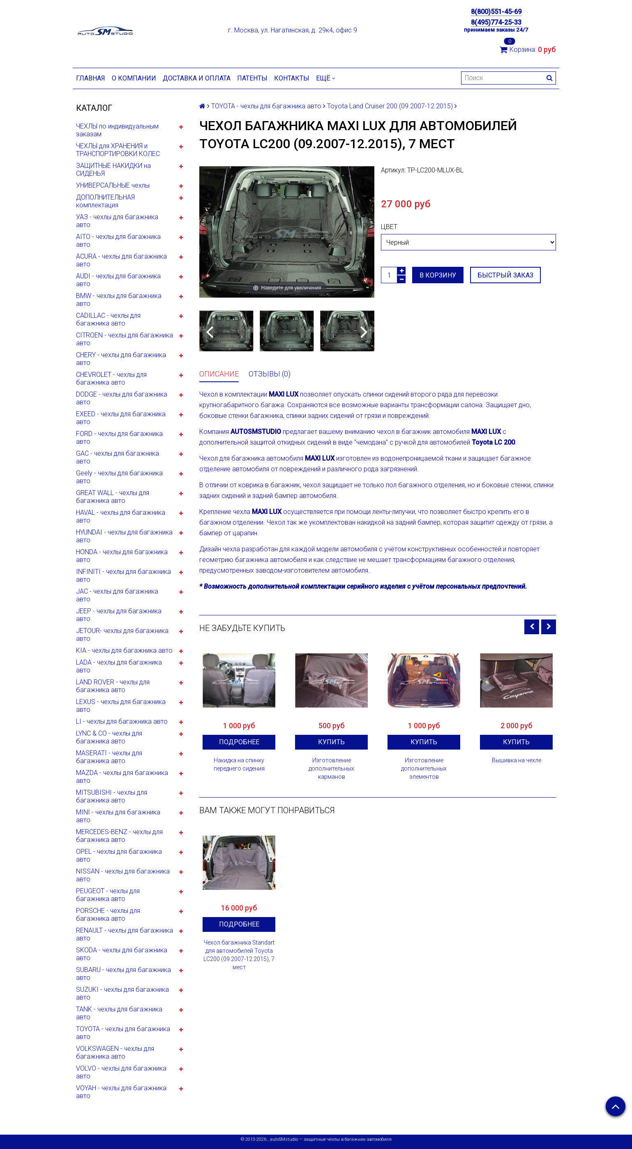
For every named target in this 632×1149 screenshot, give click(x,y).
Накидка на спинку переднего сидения (239, 764)
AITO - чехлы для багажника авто (118, 240)
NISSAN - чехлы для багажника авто (123, 875)
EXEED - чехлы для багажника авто (121, 418)
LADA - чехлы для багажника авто (119, 666)
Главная (90, 78)
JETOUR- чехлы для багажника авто (122, 634)
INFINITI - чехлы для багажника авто (123, 575)
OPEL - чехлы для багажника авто (119, 855)
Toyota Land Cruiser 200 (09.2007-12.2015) (390, 106)
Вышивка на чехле (516, 760)
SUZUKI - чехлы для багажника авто (122, 993)
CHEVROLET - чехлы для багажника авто (111, 378)
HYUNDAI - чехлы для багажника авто (124, 536)
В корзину (438, 275)
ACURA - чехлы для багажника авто (121, 260)
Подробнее (239, 742)
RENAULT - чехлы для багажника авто (124, 934)
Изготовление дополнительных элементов (424, 768)
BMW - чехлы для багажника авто (118, 299)
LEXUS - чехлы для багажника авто (121, 705)
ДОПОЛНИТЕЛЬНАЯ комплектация (105, 201)
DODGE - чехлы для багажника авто (121, 398)
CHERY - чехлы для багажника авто (121, 359)
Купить (331, 742)
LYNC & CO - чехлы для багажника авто (109, 737)
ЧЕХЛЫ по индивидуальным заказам (117, 130)
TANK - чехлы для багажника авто (119, 1013)
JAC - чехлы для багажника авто (117, 595)
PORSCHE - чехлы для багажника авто (108, 914)
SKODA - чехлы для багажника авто (121, 954)
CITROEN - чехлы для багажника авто (124, 339)
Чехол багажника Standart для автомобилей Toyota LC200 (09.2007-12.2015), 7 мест (238, 954)
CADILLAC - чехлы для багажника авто (108, 319)
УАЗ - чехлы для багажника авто (117, 221)
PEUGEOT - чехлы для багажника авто (108, 895)
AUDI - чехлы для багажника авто (118, 280)
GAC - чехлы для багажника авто (117, 457)
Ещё (325, 78)
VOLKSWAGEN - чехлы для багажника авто (115, 1052)
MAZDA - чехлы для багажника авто (122, 776)
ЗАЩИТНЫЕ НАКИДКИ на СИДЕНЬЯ (113, 169)
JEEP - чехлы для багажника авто (118, 615)
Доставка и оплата (197, 78)
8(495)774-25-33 (496, 22)
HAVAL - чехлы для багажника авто (120, 516)
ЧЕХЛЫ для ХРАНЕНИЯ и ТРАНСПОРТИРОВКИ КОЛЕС (118, 150)
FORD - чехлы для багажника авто (119, 437)
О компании (134, 78)
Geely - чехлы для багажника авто (119, 477)
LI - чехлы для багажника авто (122, 721)
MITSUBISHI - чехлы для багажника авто (111, 796)
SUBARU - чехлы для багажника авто (123, 974)
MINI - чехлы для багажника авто (118, 816)
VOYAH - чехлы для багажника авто (121, 1092)
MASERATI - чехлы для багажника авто (109, 757)
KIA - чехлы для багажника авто (124, 650)
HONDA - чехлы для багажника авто (122, 556)
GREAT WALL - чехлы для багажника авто (112, 497)
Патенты (252, 78)
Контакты (291, 78)
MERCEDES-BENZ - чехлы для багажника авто (119, 836)
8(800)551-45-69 (496, 12)
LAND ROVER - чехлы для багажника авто (113, 686)
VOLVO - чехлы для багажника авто (121, 1072)
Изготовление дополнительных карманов (331, 768)
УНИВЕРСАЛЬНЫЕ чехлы (113, 185)
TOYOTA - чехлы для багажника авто (123, 1033)
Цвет (389, 227)
